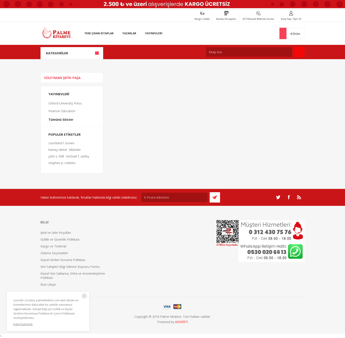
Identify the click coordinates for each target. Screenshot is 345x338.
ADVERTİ (181, 322)
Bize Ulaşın (48, 284)
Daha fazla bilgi (23, 324)
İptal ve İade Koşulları (55, 232)
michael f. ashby (77, 156)
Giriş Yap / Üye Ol (291, 18)
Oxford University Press (65, 103)
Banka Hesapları (226, 18)
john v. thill (56, 156)
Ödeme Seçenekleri (54, 253)
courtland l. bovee (61, 143)
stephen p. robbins (62, 163)
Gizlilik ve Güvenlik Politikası (59, 239)
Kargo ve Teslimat (53, 246)
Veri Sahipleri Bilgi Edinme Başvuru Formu (70, 267)
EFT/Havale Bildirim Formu (258, 18)
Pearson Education (61, 111)
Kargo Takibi (202, 18)
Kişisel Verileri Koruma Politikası (62, 260)
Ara (299, 52)
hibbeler (75, 150)
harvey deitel (57, 150)
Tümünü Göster (60, 119)
